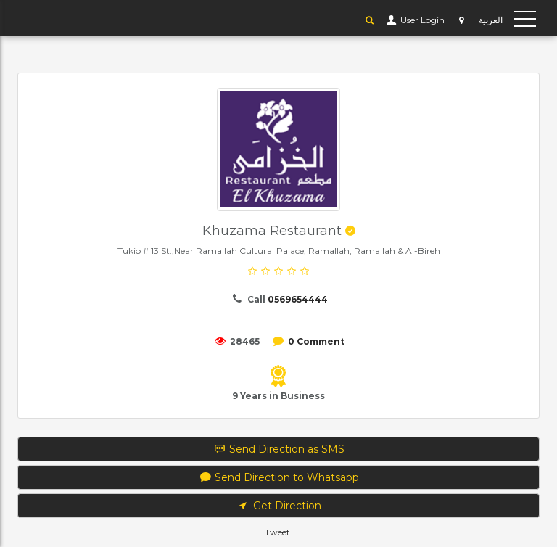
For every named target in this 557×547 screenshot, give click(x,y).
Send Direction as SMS (279, 449)
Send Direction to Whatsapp (279, 477)
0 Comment (316, 341)
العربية (491, 20)
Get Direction (278, 505)
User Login (421, 20)
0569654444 (298, 299)
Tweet (277, 532)
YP (31, 18)
